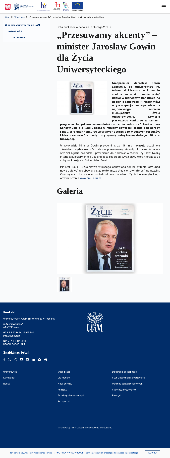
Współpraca (64, 371)
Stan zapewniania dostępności (128, 377)
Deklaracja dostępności (124, 371)
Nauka (6, 383)
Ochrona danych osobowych (127, 383)
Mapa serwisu (65, 383)
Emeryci (116, 395)
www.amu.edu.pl (90, 178)
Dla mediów (64, 377)
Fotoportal (64, 401)
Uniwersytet (10, 371)
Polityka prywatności (68, 453)
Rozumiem (152, 453)
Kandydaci (9, 377)
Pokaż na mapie (11, 336)
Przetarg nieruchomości (71, 395)
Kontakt (62, 389)
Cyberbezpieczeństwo (124, 389)
